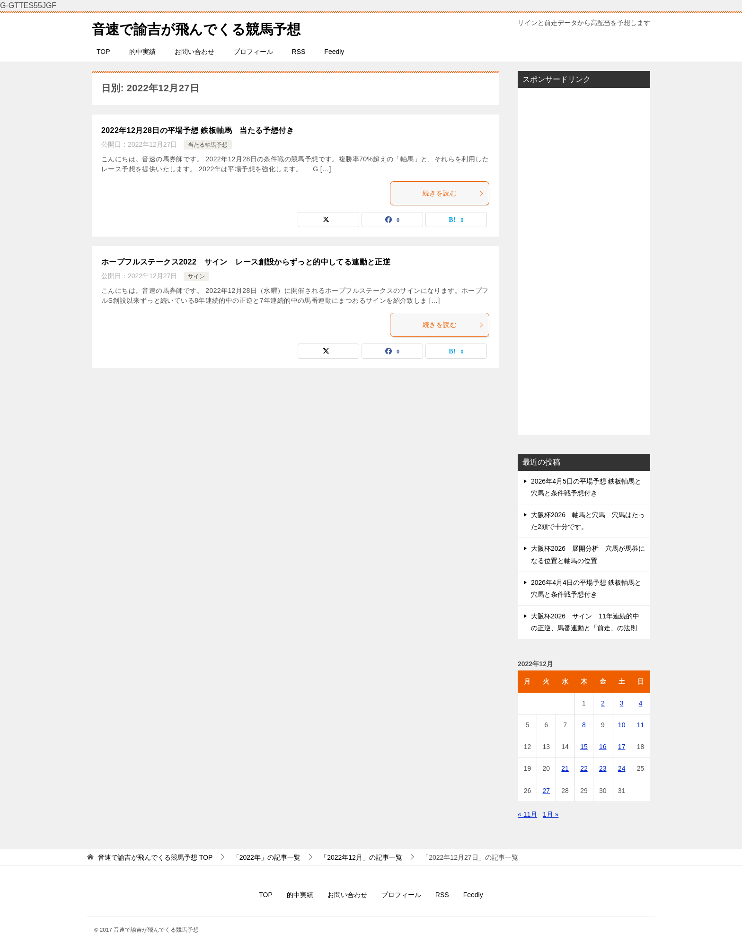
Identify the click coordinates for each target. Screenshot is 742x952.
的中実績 (142, 51)
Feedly (334, 51)
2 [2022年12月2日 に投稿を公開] (603, 703)
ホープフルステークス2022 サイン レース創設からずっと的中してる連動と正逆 (245, 262)
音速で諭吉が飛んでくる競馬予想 (200, 27)
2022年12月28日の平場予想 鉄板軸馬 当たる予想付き (197, 130)
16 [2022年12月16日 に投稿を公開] (603, 746)
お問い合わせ (194, 51)
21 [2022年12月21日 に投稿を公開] (565, 768)
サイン (196, 276)
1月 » (550, 814)
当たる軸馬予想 (208, 144)
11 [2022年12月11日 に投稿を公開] (641, 725)
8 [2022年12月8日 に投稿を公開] (584, 725)
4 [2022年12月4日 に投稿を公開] (641, 703)
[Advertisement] (584, 261)
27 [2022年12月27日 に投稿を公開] (546, 790)
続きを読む (453, 193)
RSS (299, 51)
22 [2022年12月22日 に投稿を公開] (584, 768)
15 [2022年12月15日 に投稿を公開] (584, 746)
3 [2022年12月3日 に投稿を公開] (622, 703)
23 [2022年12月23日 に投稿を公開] (603, 768)
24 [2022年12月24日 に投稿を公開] (622, 768)
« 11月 (527, 814)
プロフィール (253, 51)
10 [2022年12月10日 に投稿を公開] (622, 725)
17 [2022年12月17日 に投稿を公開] (622, 746)
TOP (103, 51)
